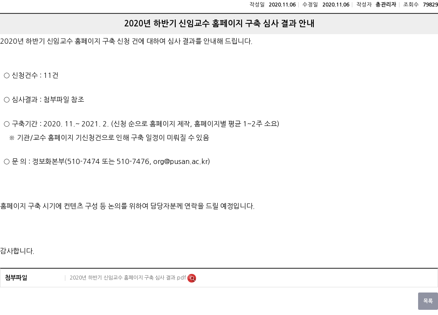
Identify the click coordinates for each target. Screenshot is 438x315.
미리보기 (191, 278)
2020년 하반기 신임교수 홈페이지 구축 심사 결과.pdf (128, 277)
